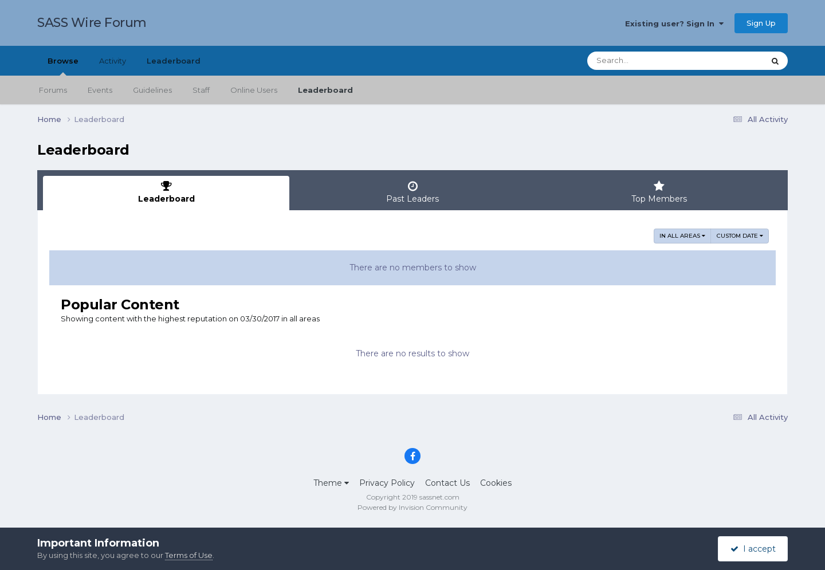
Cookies (496, 483)
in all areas (682, 235)
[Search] (644, 61)
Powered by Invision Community (412, 507)
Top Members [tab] (658, 192)
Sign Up (761, 22)
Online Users (253, 90)
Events (100, 90)
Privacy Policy (387, 483)
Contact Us (447, 483)
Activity (112, 60)
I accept (753, 549)
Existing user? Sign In (674, 23)
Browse (63, 66)
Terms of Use (189, 555)
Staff (201, 90)
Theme (331, 483)
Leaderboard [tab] (166, 192)
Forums (53, 90)
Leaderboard (325, 90)
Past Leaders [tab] (412, 192)
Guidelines (152, 90)
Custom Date (740, 235)
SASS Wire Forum (92, 22)
